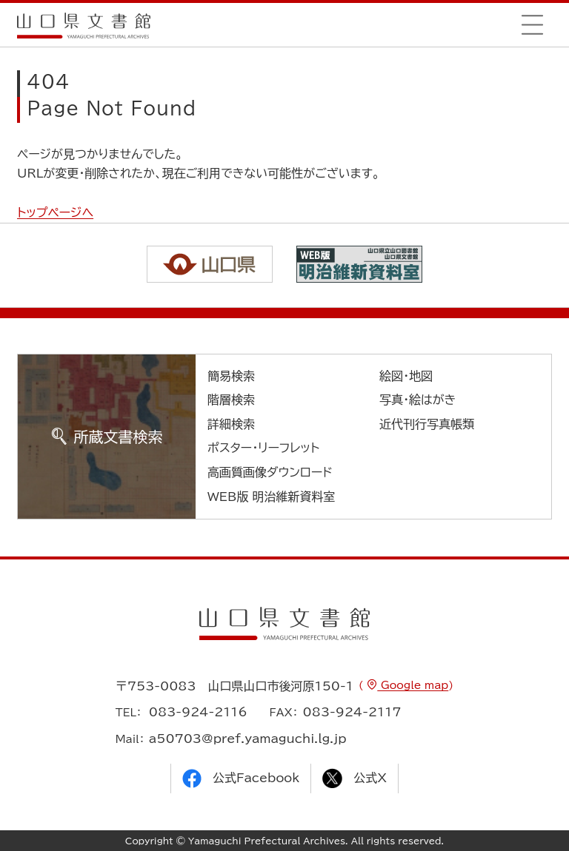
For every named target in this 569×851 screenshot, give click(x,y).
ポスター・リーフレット (263, 448)
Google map (412, 685)
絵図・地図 (406, 376)
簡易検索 (231, 376)
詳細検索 (231, 424)
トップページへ (55, 212)
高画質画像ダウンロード (270, 472)
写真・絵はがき (417, 400)
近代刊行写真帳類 (426, 424)
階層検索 (231, 400)
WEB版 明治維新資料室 (271, 496)
